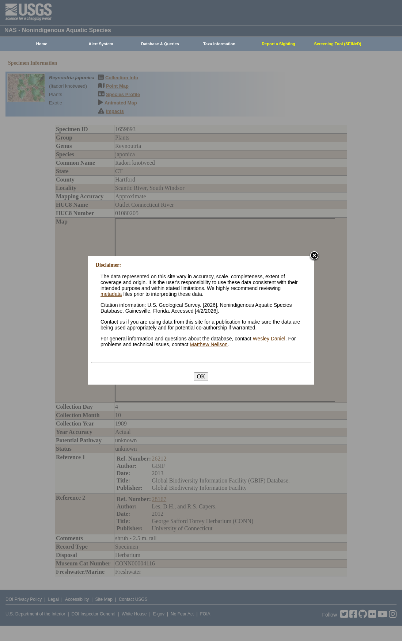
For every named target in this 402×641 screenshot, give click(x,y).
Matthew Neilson (209, 344)
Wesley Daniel (269, 339)
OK (201, 376)
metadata (111, 294)
